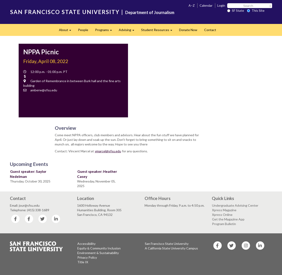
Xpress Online (222, 215)
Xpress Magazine (224, 210)
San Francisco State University (167, 244)
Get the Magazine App (228, 219)
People (83, 30)
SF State (235, 10)
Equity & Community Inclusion (99, 248)
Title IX (82, 262)
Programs (105, 31)
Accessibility (86, 244)
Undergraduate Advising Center (235, 205)
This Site (256, 10)
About (67, 31)
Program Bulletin (224, 224)
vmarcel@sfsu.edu (108, 151)
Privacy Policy (87, 257)
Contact (210, 30)
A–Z (192, 5)
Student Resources (158, 31)
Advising (128, 31)
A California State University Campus (171, 248)
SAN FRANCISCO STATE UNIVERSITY (64, 12)
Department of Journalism (149, 12)
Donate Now (188, 30)
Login (221, 5)
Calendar (206, 5)
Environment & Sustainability (98, 253)
